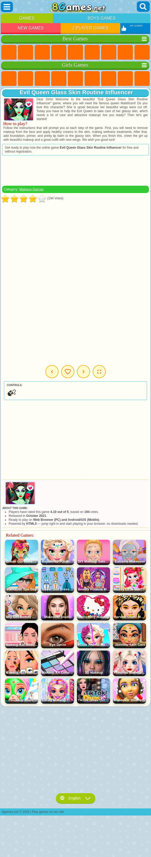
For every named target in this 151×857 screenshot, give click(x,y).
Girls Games (25, 52)
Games (27, 18)
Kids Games (58, 52)
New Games (31, 28)
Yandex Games (108, 52)
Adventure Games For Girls (108, 78)
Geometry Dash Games (125, 52)
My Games (68, 371)
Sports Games (142, 52)
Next (83, 371)
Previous (52, 371)
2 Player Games (90, 28)
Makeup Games (31, 189)
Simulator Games (42, 52)
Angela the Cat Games (142, 78)
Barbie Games (58, 78)
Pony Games (9, 78)
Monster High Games (92, 78)
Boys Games (102, 18)
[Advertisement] (75, 170)
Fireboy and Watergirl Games (42, 78)
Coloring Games (125, 78)
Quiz (75, 78)
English (75, 798)
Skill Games (92, 52)
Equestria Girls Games (25, 78)
